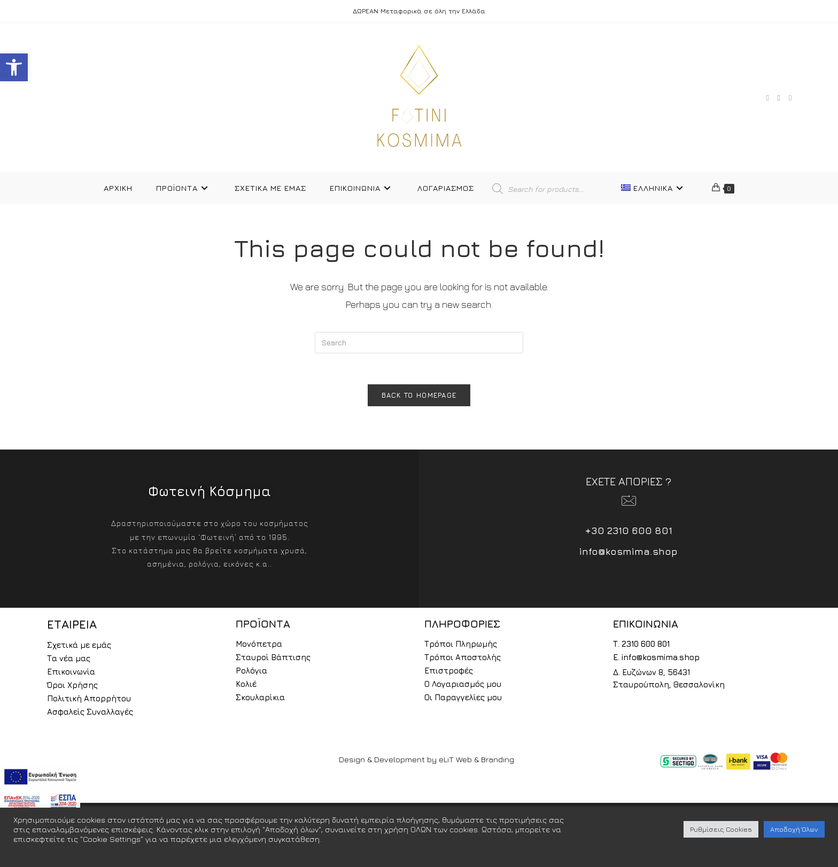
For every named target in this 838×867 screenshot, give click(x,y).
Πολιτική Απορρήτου (89, 700)
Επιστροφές (448, 672)
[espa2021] (40, 788)
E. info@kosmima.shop (656, 658)
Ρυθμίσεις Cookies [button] (721, 829)
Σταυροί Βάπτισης (273, 658)
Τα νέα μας (68, 659)
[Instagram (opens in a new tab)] (779, 98)
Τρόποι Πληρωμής (460, 645)
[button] (14, 67)
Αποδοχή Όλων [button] (794, 829)
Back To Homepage (419, 396)
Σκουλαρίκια (260, 698)
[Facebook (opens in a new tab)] (767, 98)
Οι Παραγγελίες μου (463, 698)
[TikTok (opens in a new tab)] (790, 98)
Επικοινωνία (71, 673)
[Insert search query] (419, 342)
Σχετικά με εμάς (79, 646)
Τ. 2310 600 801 (641, 645)
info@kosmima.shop (628, 553)
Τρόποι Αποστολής (462, 658)
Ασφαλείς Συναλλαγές (90, 713)
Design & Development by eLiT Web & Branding (426, 760)
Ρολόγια (251, 672)
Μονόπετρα (259, 645)
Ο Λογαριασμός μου (462, 685)
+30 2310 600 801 (628, 532)
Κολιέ (246, 685)
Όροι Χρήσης (72, 686)
